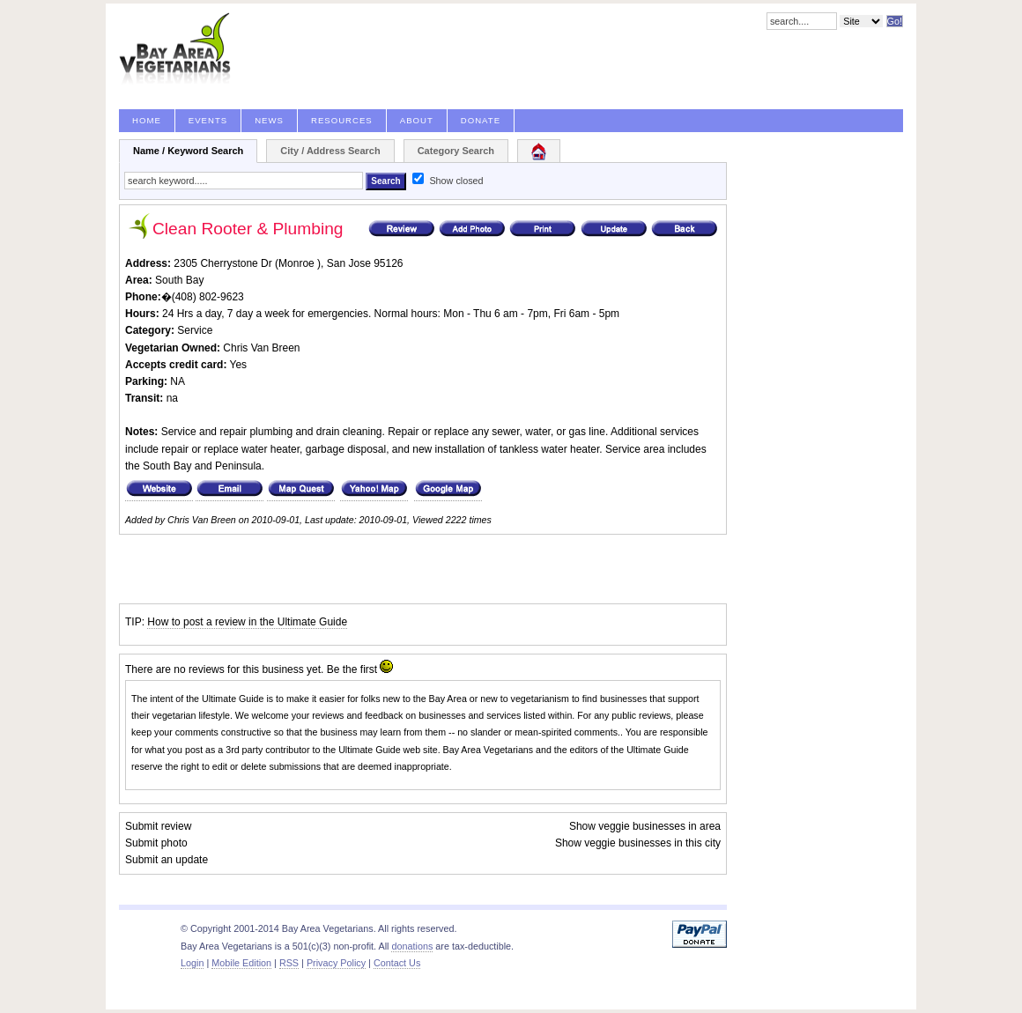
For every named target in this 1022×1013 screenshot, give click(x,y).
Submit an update (166, 860)
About (416, 120)
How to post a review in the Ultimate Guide (247, 622)
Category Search (456, 150)
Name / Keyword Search (188, 150)
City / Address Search (330, 150)
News (269, 120)
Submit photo (156, 843)
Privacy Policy (336, 963)
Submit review (158, 826)
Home (146, 120)
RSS (289, 963)
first (368, 669)
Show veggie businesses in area (645, 826)
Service (194, 330)
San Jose (349, 263)
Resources (342, 120)
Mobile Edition (241, 963)
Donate (480, 120)
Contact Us (397, 963)
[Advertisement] (325, 569)
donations (412, 946)
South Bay (179, 280)
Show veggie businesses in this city (638, 843)
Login (192, 963)
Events (208, 120)
